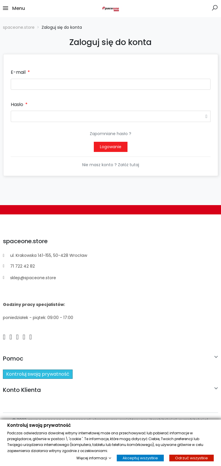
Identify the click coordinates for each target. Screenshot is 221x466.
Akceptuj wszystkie (140, 458)
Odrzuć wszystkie (191, 458)
